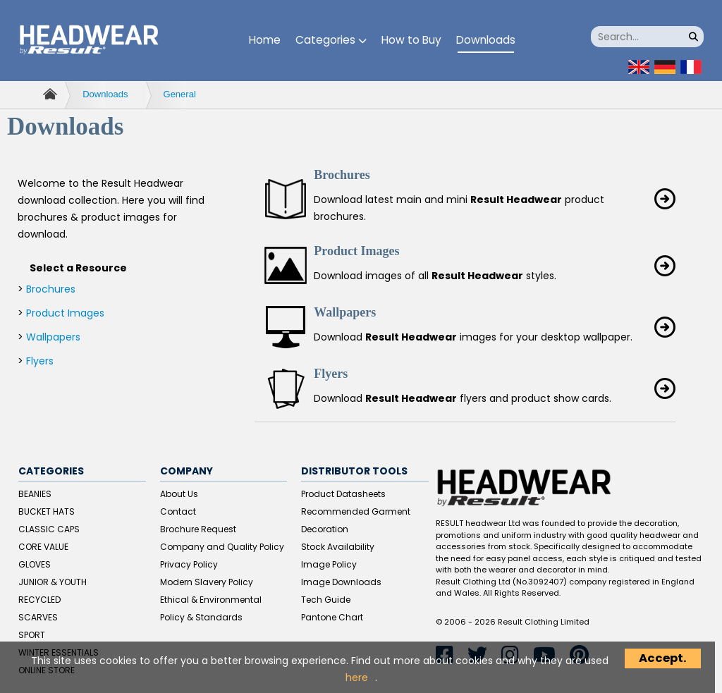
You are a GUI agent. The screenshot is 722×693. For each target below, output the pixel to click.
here (356, 677)
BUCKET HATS (46, 511)
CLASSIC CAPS (49, 529)
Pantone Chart (332, 617)
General (180, 94)
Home (265, 39)
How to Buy (411, 39)
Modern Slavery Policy (206, 582)
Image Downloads (341, 582)
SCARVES (38, 617)
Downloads (485, 39)
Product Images (65, 313)
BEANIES (34, 494)
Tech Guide (325, 600)
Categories (331, 39)
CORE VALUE (43, 547)
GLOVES (34, 564)
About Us (179, 494)
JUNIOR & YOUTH (52, 582)
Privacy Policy (189, 564)
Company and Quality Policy (222, 547)
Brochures (50, 289)
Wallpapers (53, 337)
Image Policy (329, 564)
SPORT (31, 635)
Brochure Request (198, 529)
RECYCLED (39, 600)
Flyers (40, 361)
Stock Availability (337, 547)
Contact (178, 511)
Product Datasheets (343, 494)
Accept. (663, 658)
